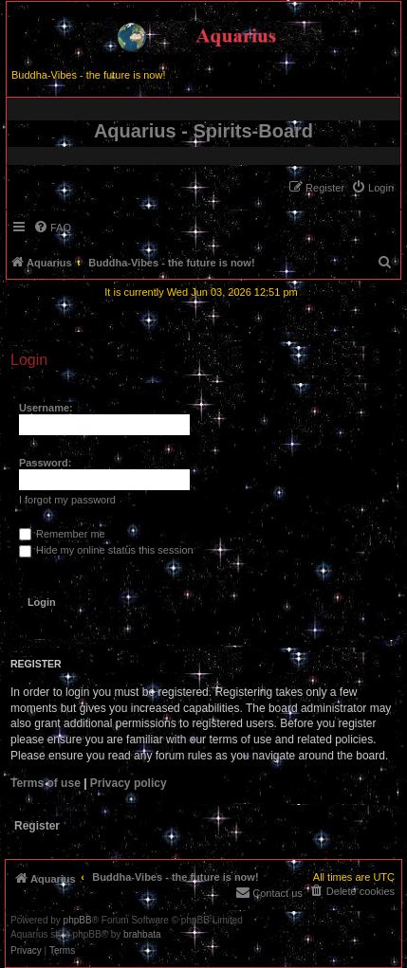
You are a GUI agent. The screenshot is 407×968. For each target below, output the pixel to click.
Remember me (62, 533)
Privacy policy (128, 783)
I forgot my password (67, 499)
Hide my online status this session (106, 550)
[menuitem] (372, 187)
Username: (46, 407)
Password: (45, 462)
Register (37, 825)
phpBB (78, 920)
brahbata (141, 935)
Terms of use (45, 783)
